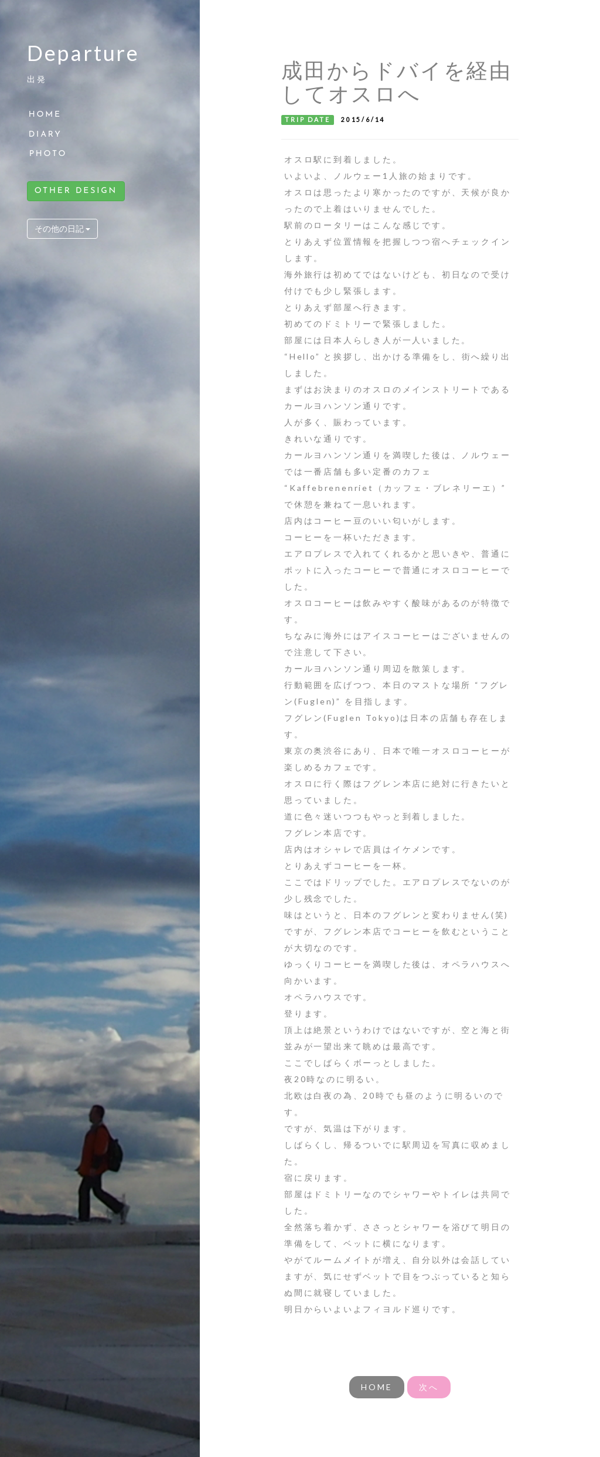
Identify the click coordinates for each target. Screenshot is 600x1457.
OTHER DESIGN (76, 191)
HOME (45, 114)
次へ (429, 1387)
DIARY (45, 134)
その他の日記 (62, 228)
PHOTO (48, 154)
